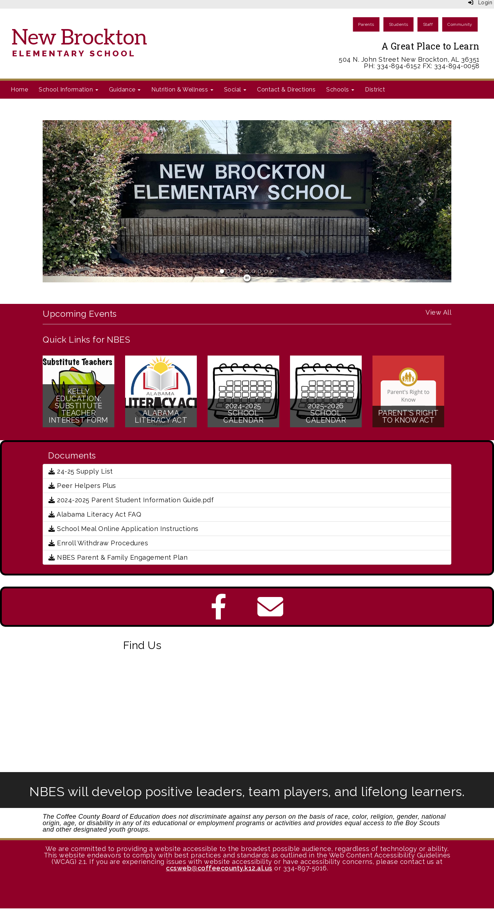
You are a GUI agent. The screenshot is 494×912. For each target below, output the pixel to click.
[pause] (247, 278)
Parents (366, 24)
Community (459, 24)
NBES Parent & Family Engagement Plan (117, 557)
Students (398, 24)
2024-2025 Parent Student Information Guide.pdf (131, 500)
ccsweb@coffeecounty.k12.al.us (219, 868)
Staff (428, 24)
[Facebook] (218, 614)
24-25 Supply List (80, 471)
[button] (73, 201)
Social (235, 89)
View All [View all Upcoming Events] (438, 312)
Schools (340, 89)
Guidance (125, 89)
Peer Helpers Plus (82, 485)
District (375, 89)
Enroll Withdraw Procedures (98, 543)
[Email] (270, 614)
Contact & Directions (286, 89)
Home (19, 89)
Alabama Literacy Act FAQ (94, 514)
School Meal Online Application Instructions (123, 528)
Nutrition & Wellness (182, 89)
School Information (68, 89)
